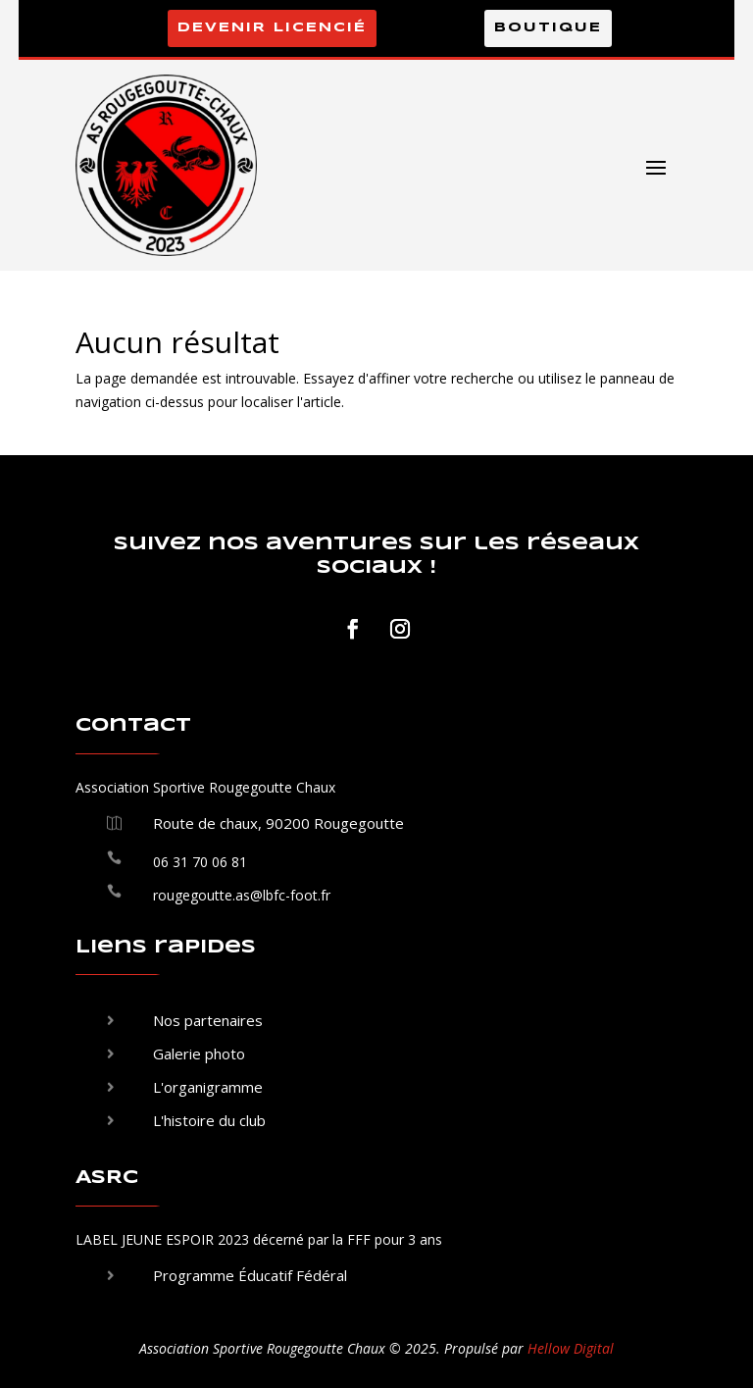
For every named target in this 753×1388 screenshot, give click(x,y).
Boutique (548, 28)
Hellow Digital (570, 1348)
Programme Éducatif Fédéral (250, 1275)
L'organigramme (208, 1087)
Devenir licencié (272, 28)
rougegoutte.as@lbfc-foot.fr (241, 895)
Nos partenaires (208, 1020)
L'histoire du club (209, 1120)
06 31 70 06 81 (200, 861)
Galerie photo (199, 1053)
